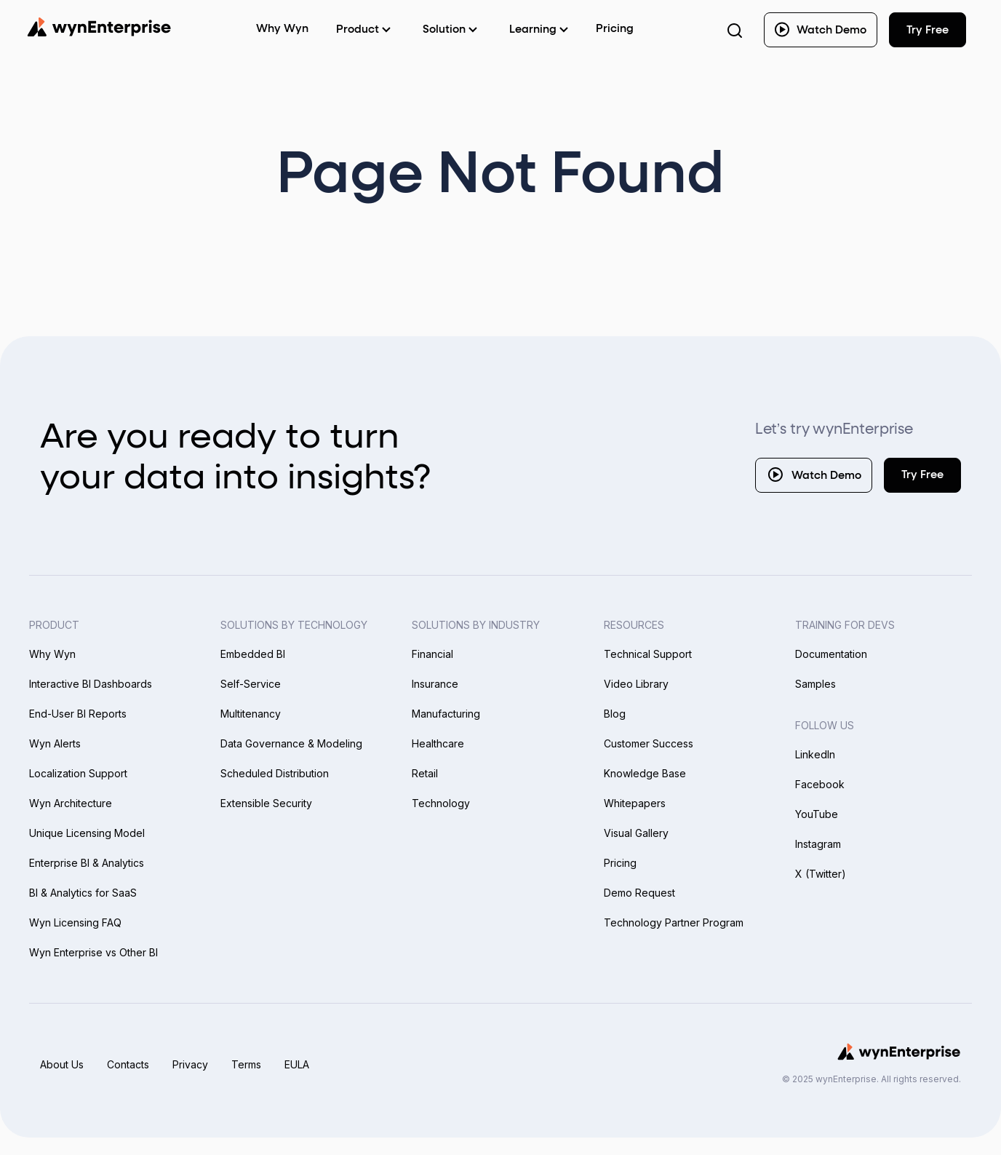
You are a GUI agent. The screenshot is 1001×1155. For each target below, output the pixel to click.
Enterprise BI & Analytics (86, 863)
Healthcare (438, 743)
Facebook (820, 784)
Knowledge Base (645, 773)
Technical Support (648, 654)
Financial (432, 654)
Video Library (636, 684)
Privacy (190, 1064)
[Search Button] (734, 29)
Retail (425, 773)
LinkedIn (815, 754)
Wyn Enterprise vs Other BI (93, 952)
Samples (815, 684)
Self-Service (250, 684)
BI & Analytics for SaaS (83, 892)
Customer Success (648, 743)
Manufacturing (446, 713)
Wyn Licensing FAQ (75, 922)
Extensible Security (266, 803)
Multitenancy (250, 713)
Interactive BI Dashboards (90, 684)
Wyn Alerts (55, 743)
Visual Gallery (636, 833)
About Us (62, 1064)
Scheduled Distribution (274, 773)
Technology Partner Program (673, 922)
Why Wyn (52, 654)
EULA (296, 1064)
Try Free (922, 474)
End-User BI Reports (78, 713)
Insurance (435, 684)
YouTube (816, 814)
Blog (615, 713)
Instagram (818, 844)
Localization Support (78, 773)
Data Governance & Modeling (291, 743)
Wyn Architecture (70, 803)
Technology (441, 803)
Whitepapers (635, 803)
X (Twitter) (820, 874)
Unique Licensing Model (87, 833)
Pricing (615, 28)
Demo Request (639, 892)
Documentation (831, 654)
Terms (246, 1064)
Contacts (128, 1064)
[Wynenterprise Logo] (99, 27)
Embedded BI (252, 654)
